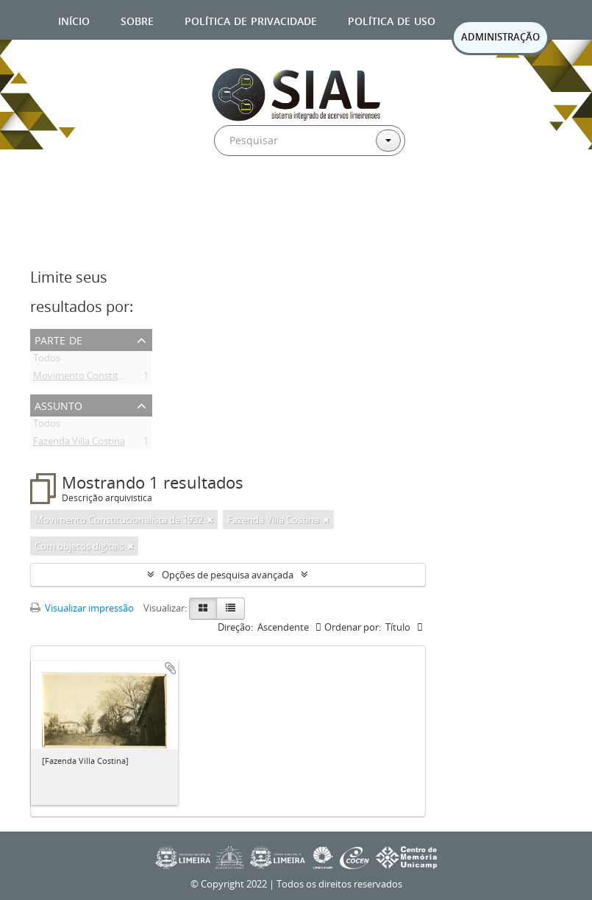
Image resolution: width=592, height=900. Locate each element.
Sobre (137, 19)
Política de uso (391, 19)
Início (74, 19)
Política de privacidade (251, 19)
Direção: (235, 627)
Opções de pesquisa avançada (227, 574)
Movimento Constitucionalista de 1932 (117, 378)
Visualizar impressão (82, 607)
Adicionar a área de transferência (170, 668)
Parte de (58, 339)
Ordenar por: (352, 627)
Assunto (58, 404)
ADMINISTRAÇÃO (500, 36)
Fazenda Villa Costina (79, 443)
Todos (46, 360)
